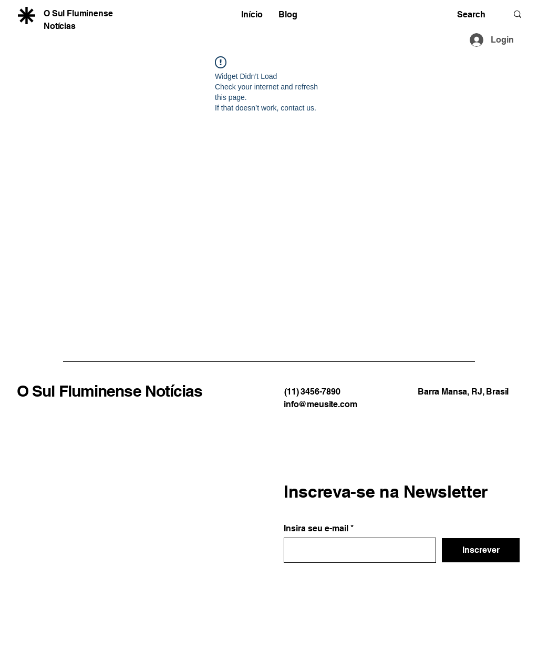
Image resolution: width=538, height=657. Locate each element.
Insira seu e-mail (316, 528)
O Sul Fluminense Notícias (110, 390)
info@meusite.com (320, 404)
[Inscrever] (480, 550)
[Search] (474, 14)
